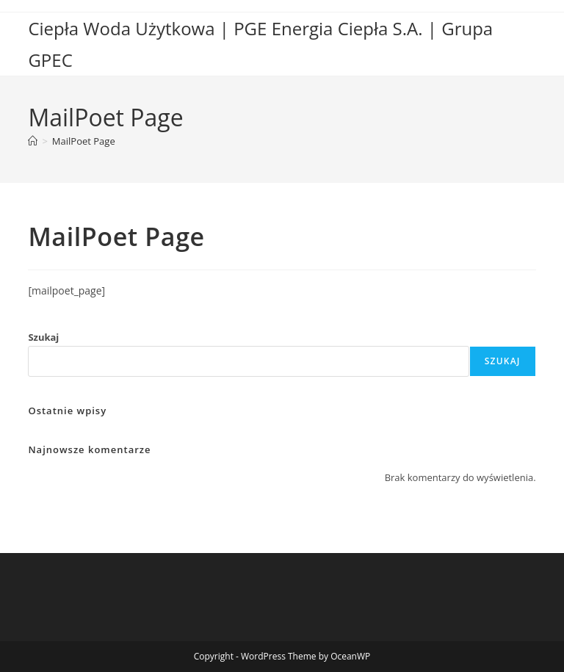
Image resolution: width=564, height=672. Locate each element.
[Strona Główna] (32, 141)
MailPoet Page (83, 141)
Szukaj (43, 337)
